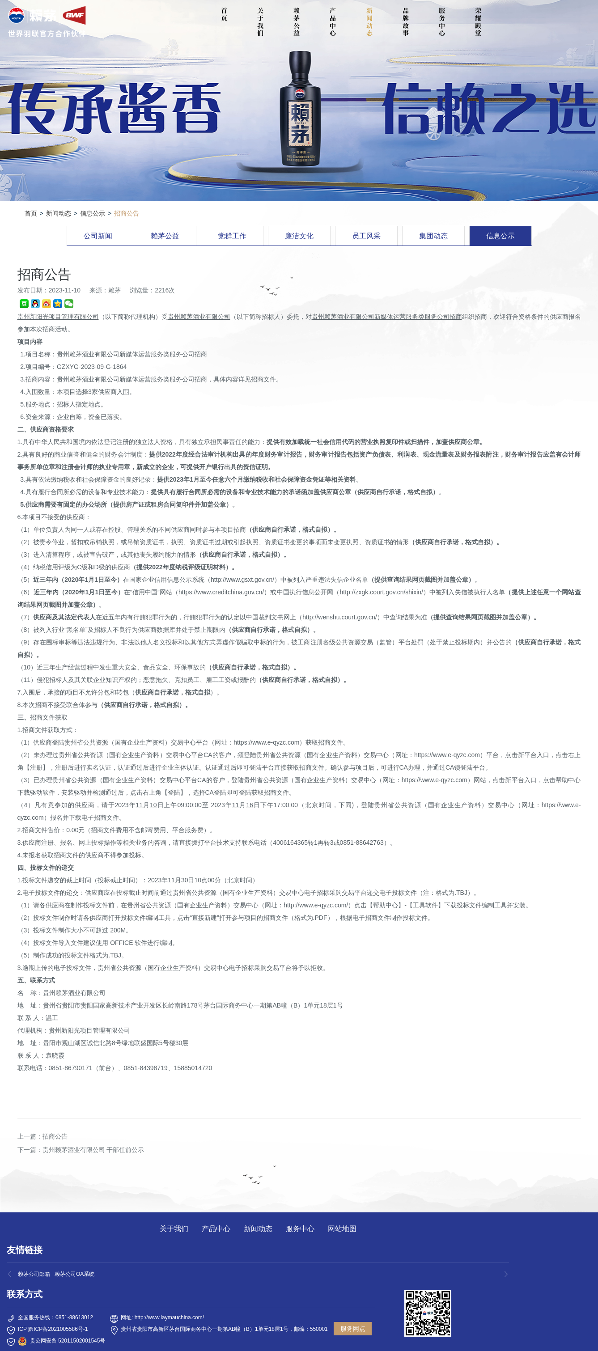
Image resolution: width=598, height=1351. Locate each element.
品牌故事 (406, 22)
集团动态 (433, 236)
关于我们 (260, 22)
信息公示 (92, 213)
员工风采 (366, 236)
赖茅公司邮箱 (34, 1274)
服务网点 (352, 1328)
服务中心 (442, 22)
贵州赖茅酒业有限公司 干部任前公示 (93, 1149)
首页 (31, 213)
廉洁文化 (299, 236)
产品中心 (333, 22)
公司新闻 (98, 236)
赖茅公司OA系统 (74, 1274)
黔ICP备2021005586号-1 (58, 1329)
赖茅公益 (296, 22)
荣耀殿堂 (478, 22)
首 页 (225, 14)
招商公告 (55, 1136)
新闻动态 (369, 22)
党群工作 (232, 236)
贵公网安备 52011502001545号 (68, 1341)
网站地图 (342, 1228)
